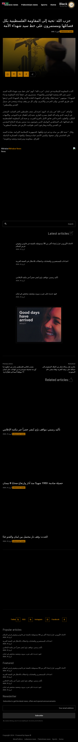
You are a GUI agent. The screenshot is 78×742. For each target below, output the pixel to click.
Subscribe (39, 715)
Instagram (38, 619)
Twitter (13, 619)
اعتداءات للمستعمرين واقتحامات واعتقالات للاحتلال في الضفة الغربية (42, 261)
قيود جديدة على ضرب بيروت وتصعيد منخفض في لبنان (36, 293)
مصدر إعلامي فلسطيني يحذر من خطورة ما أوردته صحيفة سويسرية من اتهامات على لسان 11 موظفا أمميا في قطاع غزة (19, 369)
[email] (39, 708)
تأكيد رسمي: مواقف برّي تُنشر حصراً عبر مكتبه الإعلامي (37, 277)
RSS (24, 619)
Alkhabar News (5, 150)
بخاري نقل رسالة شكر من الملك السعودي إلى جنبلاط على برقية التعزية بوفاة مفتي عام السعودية (58, 369)
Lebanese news (66, 31)
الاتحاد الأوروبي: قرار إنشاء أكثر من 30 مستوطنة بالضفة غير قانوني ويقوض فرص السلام (44, 245)
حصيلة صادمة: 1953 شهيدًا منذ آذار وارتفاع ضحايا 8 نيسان (33, 483)
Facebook (55, 619)
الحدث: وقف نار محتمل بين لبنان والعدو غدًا (25, 537)
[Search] (5, 224)
